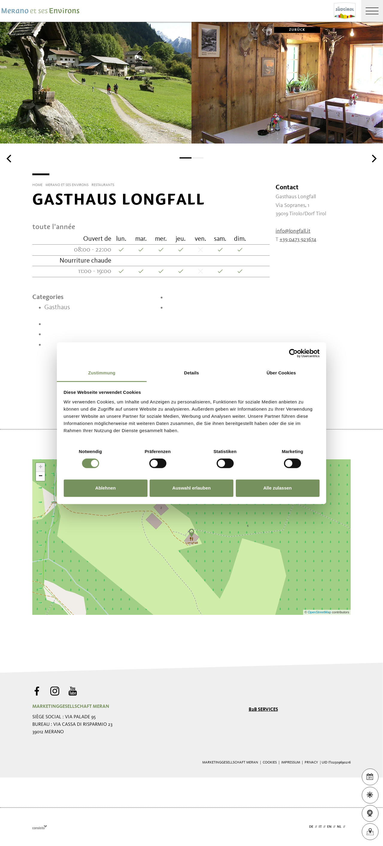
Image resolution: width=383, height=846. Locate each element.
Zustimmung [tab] (101, 372)
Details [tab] (191, 372)
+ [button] (40, 467)
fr (349, 827)
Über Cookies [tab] (281, 372)
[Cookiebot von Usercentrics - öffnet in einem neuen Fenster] (293, 353)
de (311, 827)
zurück (289, 30)
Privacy (311, 762)
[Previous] (9, 158)
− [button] (40, 476)
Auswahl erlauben (191, 488)
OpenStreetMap (320, 612)
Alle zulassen (277, 488)
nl (339, 827)
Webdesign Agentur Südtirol (39, 827)
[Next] (373, 158)
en (329, 827)
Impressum (290, 762)
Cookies (270, 762)
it (320, 827)
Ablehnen (105, 488)
